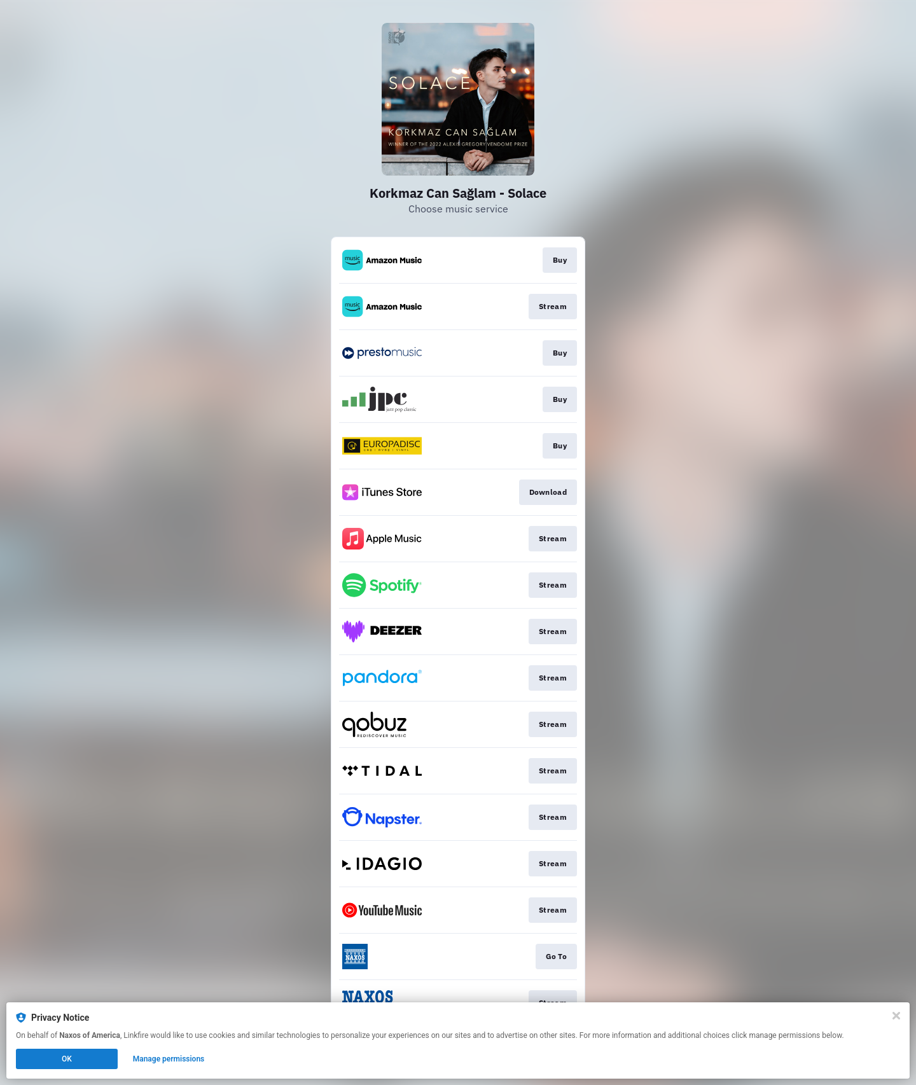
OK (67, 1058)
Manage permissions (169, 1058)
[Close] (896, 1016)
